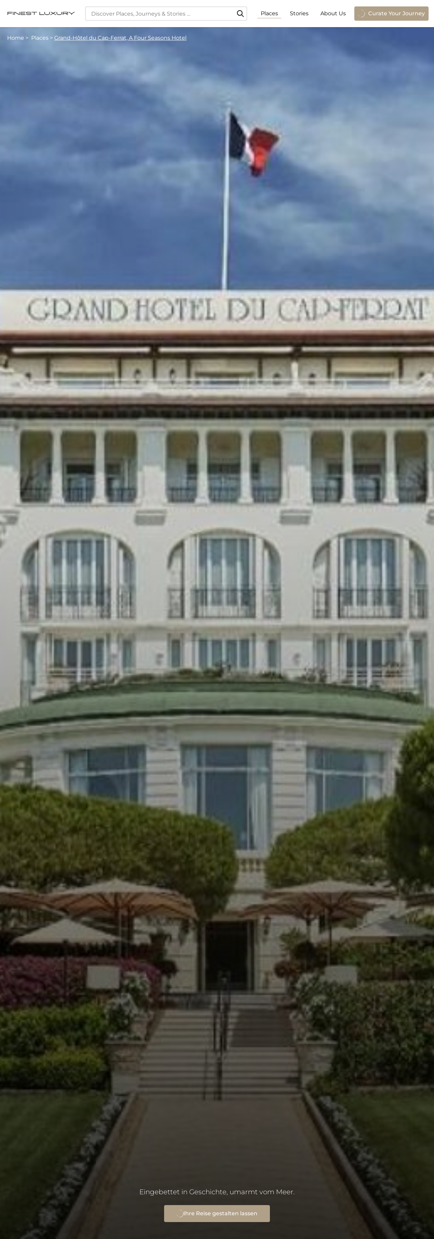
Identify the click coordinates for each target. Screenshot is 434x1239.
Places (269, 13)
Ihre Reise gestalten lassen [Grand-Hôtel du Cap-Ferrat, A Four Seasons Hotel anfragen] (217, 1214)
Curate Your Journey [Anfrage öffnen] (391, 13)
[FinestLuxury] (41, 13)
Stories (299, 13)
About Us (333, 13)
